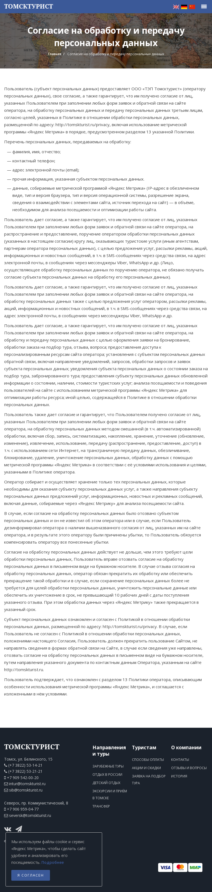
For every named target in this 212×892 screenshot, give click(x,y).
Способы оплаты (148, 759)
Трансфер (101, 806)
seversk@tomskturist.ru (30, 815)
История (179, 776)
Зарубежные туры (108, 766)
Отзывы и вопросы (189, 768)
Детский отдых (106, 782)
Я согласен (30, 875)
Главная (54, 54)
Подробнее (52, 862)
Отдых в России (107, 774)
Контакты (180, 759)
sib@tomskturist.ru (26, 790)
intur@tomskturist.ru (27, 783)
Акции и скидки (146, 768)
